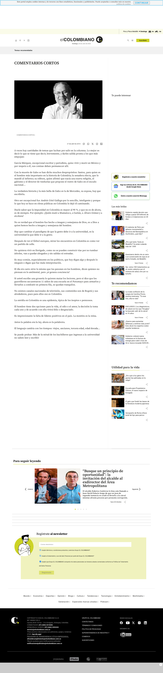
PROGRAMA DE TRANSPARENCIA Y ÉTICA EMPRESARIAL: (48, 635)
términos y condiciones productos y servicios (60, 549)
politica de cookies (123, 4)
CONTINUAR (141, 3)
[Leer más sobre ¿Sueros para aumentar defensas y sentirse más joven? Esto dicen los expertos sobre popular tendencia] (137, 323)
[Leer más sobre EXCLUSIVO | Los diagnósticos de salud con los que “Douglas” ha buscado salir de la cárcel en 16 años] (137, 308)
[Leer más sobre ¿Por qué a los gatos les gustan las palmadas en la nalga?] (137, 376)
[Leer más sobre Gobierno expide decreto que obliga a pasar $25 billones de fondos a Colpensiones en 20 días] (137, 214)
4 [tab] (84, 508)
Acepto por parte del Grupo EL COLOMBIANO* (67, 554)
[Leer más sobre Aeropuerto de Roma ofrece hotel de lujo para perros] (137, 413)
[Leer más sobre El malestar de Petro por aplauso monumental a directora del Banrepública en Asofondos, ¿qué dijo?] (137, 229)
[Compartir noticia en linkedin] (101, 144)
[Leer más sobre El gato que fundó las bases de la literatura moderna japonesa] (137, 401)
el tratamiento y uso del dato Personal (58, 554)
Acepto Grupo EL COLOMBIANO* (65, 549)
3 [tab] (81, 508)
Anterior (29, 487)
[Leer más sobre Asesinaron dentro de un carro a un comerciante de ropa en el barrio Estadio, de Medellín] (137, 255)
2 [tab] (78, 508)
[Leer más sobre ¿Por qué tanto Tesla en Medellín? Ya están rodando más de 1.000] (137, 243)
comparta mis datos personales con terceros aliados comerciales (84, 560)
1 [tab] (75, 508)
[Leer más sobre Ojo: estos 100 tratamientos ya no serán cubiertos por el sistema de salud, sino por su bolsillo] (137, 269)
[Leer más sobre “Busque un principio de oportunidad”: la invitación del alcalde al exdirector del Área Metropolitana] (105, 493)
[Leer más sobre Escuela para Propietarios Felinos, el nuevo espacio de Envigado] (137, 389)
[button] (147, 222)
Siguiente (136, 487)
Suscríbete (143, 40)
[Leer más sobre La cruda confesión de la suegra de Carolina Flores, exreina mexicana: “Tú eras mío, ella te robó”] (137, 293)
